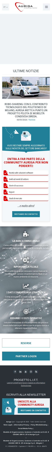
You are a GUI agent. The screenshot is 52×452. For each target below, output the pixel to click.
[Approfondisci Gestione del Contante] (26, 313)
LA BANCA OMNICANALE (26, 240)
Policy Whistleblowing (39, 425)
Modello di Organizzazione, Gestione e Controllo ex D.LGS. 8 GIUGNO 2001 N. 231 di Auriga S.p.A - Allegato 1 (26, 442)
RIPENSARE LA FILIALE (26, 266)
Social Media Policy (25, 428)
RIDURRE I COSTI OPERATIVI (26, 318)
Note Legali (8, 425)
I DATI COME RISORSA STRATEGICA (26, 292)
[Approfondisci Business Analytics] (26, 287)
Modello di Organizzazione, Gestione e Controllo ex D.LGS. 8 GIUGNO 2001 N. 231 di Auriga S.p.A (26, 433)
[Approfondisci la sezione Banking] (26, 235)
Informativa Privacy (21, 425)
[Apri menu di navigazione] (46, 7)
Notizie (32, 119)
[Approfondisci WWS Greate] (26, 261)
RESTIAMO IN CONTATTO (26, 214)
